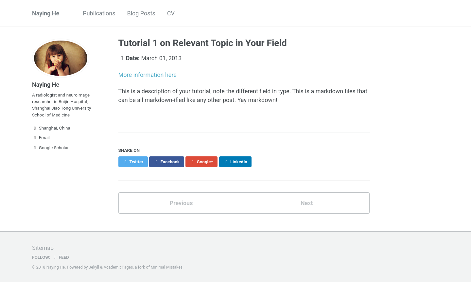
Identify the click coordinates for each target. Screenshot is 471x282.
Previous (181, 203)
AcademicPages (118, 267)
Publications (99, 13)
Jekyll (94, 267)
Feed (60, 257)
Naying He (45, 13)
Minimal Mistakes (167, 267)
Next (307, 203)
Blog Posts (141, 13)
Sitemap (43, 247)
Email (41, 137)
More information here (147, 74)
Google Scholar (50, 147)
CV (171, 13)
